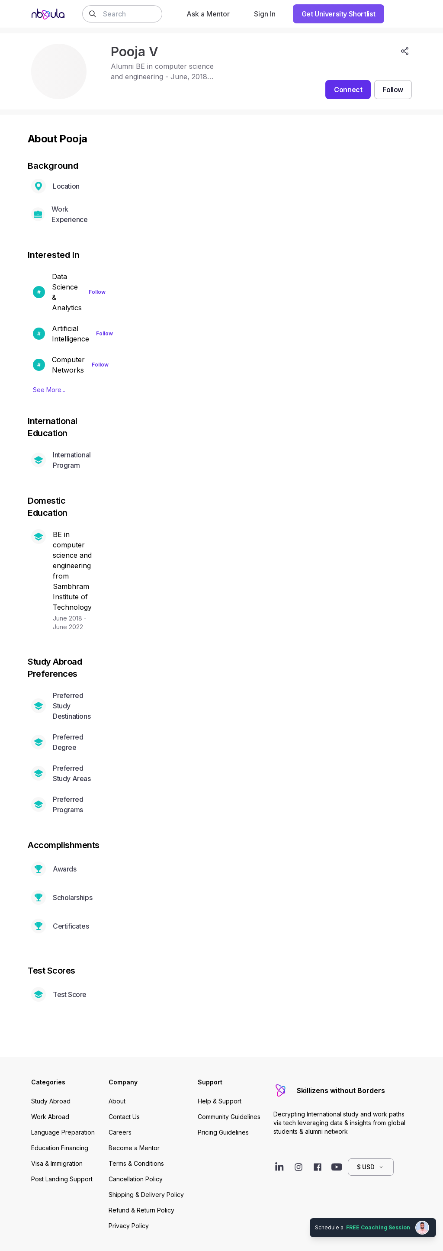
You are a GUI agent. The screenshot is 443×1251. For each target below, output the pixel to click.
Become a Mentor (134, 1147)
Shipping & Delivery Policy (146, 1194)
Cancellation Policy (136, 1179)
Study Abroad (51, 1101)
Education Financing (59, 1147)
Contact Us (124, 1116)
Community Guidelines (229, 1116)
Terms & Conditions (136, 1163)
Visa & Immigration (57, 1163)
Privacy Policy (129, 1225)
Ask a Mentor (208, 14)
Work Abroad (50, 1116)
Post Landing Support (62, 1179)
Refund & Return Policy (141, 1210)
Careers (120, 1132)
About (117, 1101)
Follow (97, 292)
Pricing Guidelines (223, 1132)
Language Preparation (63, 1132)
